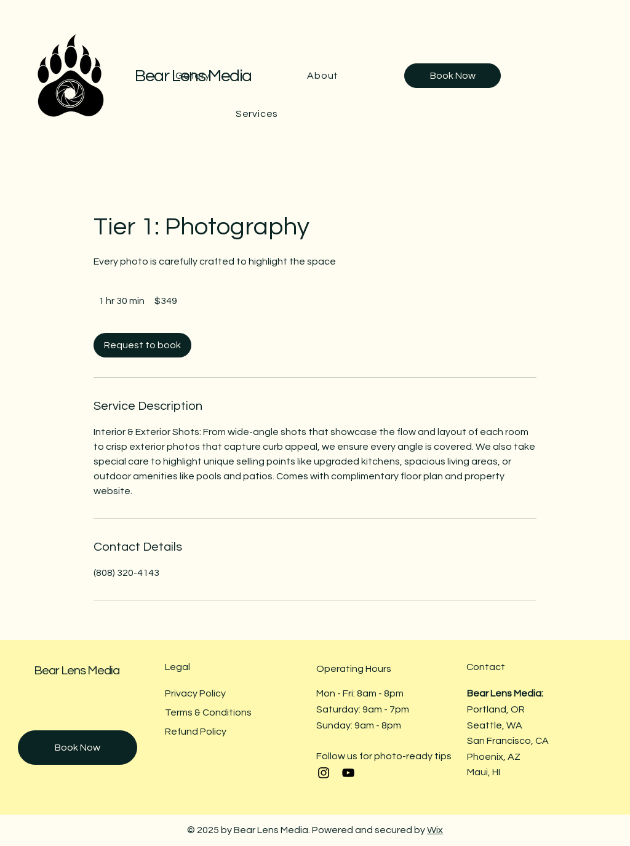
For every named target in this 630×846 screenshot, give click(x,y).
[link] (142, 345)
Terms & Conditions (208, 712)
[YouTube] (348, 772)
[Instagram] (323, 772)
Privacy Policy (195, 693)
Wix (435, 830)
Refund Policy (195, 731)
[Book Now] (452, 75)
